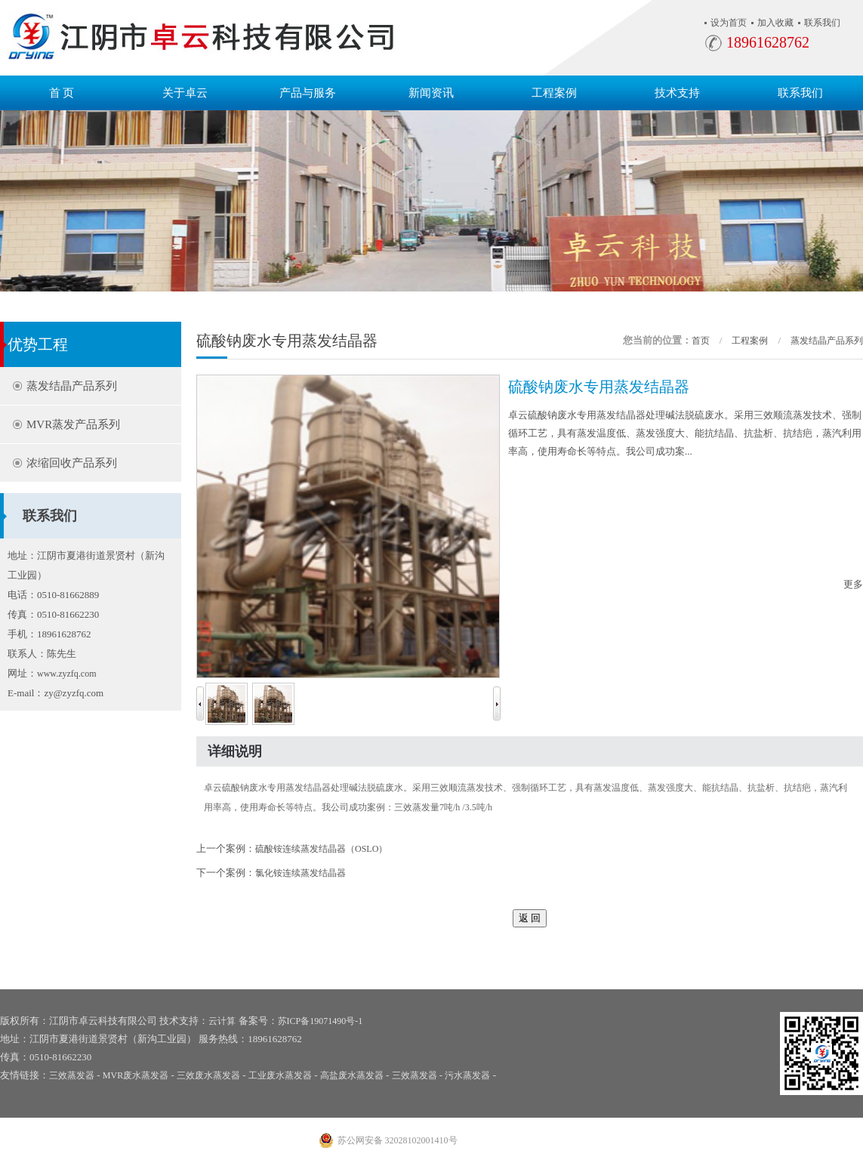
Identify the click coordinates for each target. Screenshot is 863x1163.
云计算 (222, 1021)
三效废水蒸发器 (208, 1075)
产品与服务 (307, 93)
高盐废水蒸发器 (352, 1075)
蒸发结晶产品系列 (71, 386)
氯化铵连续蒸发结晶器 (300, 873)
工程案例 (554, 93)
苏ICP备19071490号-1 (320, 1021)
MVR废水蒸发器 (135, 1075)
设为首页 (728, 22)
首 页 (62, 93)
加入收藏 (775, 22)
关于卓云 (185, 93)
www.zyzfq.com (67, 673)
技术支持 (677, 93)
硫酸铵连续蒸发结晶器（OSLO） (321, 849)
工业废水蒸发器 (280, 1075)
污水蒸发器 (467, 1075)
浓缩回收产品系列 (71, 463)
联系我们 (822, 22)
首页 (701, 340)
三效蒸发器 (71, 1075)
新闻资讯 (431, 93)
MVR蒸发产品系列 (73, 424)
